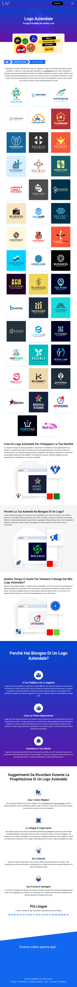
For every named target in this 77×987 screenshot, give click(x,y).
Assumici (57, 3)
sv (68, 915)
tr (23, 915)
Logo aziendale (37, 62)
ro (65, 915)
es (18, 915)
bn (62, 915)
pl (40, 915)
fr (12, 915)
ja (37, 915)
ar (59, 915)
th (50, 915)
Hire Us (49, 49)
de (15, 915)
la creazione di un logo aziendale (52, 803)
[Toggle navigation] (72, 3)
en (9, 915)
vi (47, 915)
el (31, 915)
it (26, 915)
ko (53, 915)
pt (34, 915)
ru (20, 915)
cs (43, 915)
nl (28, 915)
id (45, 915)
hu (56, 915)
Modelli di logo (20, 62)
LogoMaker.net (48, 71)
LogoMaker (34, 979)
